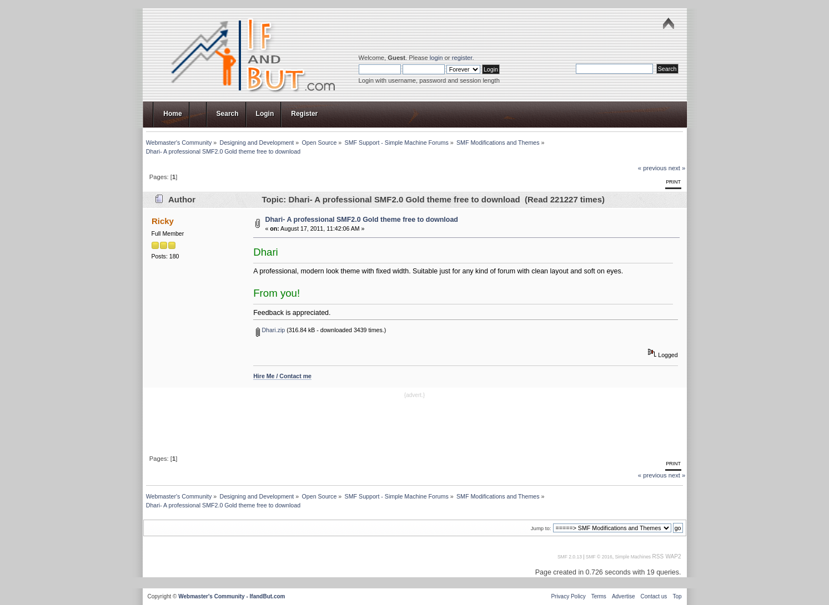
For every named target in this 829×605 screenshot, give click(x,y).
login (436, 57)
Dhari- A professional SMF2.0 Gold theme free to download (361, 219)
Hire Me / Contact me (282, 376)
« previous (652, 168)
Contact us (654, 596)
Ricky (163, 221)
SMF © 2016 (599, 557)
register (462, 57)
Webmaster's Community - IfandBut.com (231, 596)
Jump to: (541, 528)
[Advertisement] (415, 425)
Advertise (623, 596)
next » (677, 168)
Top (676, 596)
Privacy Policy (568, 596)
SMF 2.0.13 (569, 557)
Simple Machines (633, 557)
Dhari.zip (270, 330)
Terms (598, 596)
